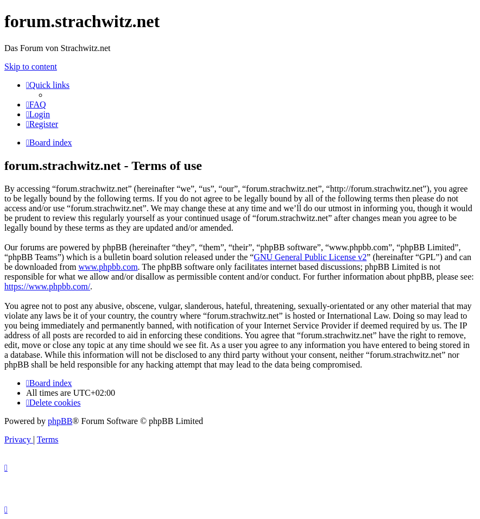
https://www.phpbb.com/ (47, 286)
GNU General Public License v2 (310, 257)
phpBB (60, 421)
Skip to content (30, 66)
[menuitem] (36, 104)
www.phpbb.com (107, 266)
